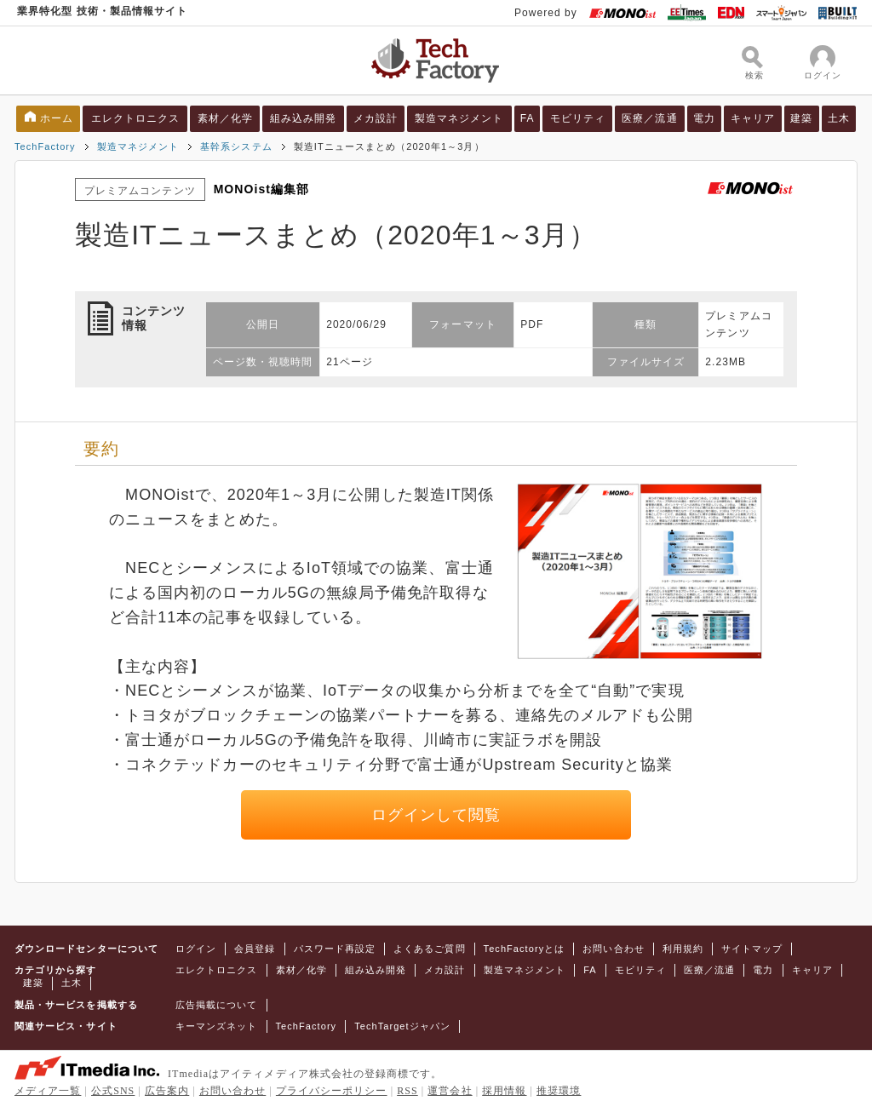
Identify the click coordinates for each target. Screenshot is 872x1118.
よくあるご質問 (429, 948)
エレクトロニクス (136, 118)
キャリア (753, 118)
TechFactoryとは (524, 948)
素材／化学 (225, 118)
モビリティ (577, 118)
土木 (839, 118)
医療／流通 (649, 118)
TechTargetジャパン (402, 1026)
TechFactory (45, 146)
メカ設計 (375, 118)
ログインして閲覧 (436, 814)
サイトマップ (752, 948)
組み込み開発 (303, 118)
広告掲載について (216, 1005)
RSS (407, 1091)
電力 (704, 118)
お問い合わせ (613, 948)
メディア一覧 (47, 1091)
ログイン (195, 948)
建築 (801, 118)
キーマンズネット (216, 1026)
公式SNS (113, 1091)
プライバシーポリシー (331, 1091)
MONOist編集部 (262, 189)
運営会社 (449, 1091)
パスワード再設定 (335, 948)
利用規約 (683, 948)
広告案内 (167, 1091)
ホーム (56, 118)
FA (527, 118)
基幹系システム (236, 146)
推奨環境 (558, 1091)
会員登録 (254, 948)
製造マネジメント (459, 118)
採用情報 (504, 1091)
